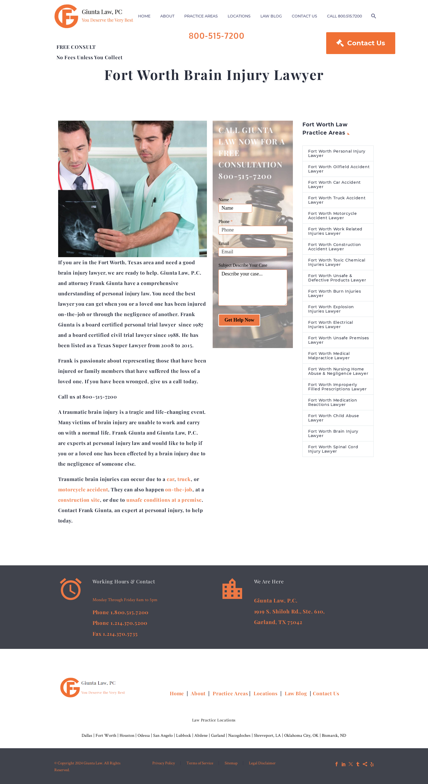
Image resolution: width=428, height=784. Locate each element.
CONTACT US (304, 16)
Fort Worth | (108, 735)
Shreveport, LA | (269, 735)
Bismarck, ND (334, 735)
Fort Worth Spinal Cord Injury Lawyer (333, 449)
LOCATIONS (239, 16)
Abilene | (202, 735)
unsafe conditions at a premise (164, 500)
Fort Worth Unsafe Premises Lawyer (338, 340)
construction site (79, 500)
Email (223, 243)
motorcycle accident (83, 489)
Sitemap (231, 763)
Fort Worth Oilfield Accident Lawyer (339, 169)
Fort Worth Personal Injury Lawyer (336, 153)
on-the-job (178, 489)
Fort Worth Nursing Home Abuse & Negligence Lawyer (338, 371)
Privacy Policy (163, 763)
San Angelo (163, 735)
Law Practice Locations (214, 720)
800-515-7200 (217, 35)
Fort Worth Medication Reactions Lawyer (332, 402)
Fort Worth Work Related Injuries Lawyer (335, 231)
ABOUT (167, 16)
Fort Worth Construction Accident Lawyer (334, 246)
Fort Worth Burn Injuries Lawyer (334, 293)
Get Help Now (239, 320)
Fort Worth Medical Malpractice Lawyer (329, 355)
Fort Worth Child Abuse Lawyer (333, 418)
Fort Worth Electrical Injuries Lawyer (330, 324)
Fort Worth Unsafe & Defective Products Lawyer (337, 278)
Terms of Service (199, 763)
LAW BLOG (271, 16)
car (170, 479)
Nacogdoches (239, 735)
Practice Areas (230, 693)
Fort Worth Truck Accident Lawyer (337, 200)
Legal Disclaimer (262, 763)
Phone (225, 221)
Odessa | (145, 735)
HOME (144, 16)
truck (184, 479)
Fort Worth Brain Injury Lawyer (333, 433)
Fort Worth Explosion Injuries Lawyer (331, 309)
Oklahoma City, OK (301, 735)
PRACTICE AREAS (201, 16)
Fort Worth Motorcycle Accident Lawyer (332, 215)
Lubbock (183, 735)
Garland (218, 735)
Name (225, 199)
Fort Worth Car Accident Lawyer (334, 184)
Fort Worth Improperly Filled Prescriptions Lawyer (337, 386)
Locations (266, 693)
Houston (127, 735)
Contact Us (360, 43)
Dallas (87, 735)
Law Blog (296, 693)
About (199, 693)
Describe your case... (252, 287)
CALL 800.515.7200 (344, 16)
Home (178, 693)
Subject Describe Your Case (242, 265)
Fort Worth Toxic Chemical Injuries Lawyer (336, 262)
